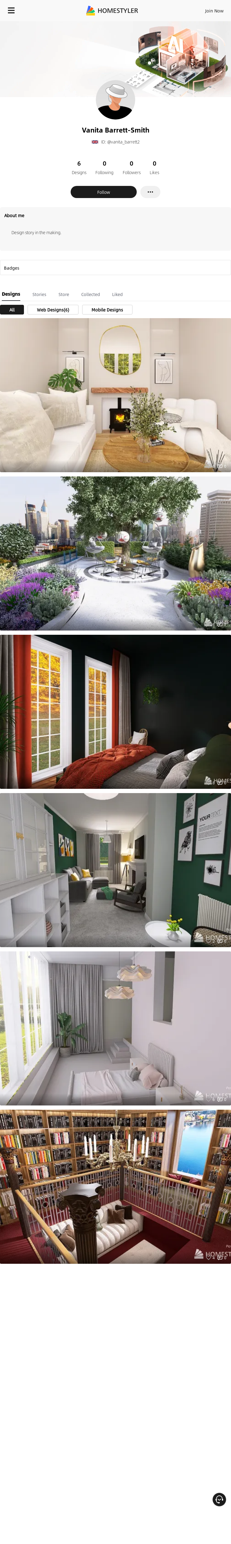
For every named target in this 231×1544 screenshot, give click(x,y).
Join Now (214, 10)
